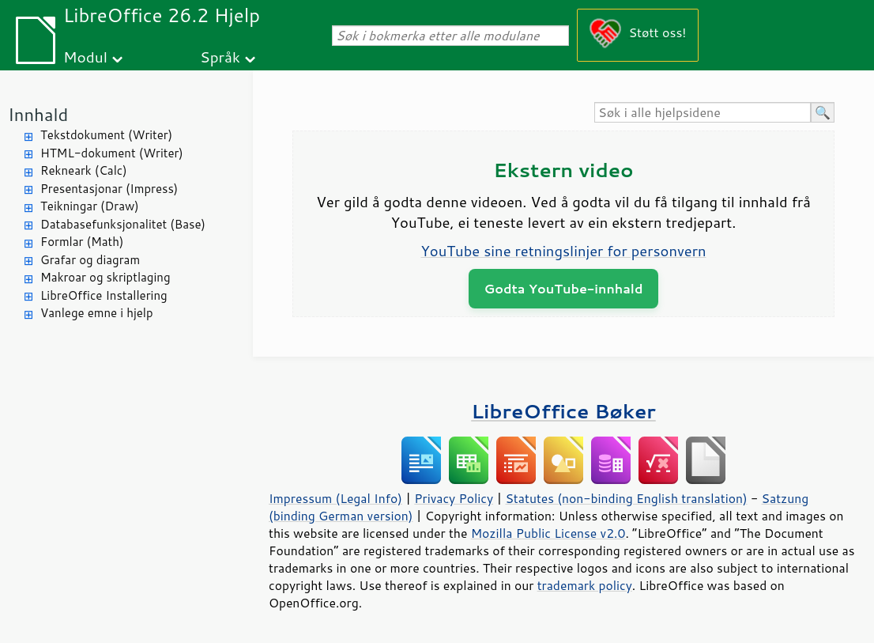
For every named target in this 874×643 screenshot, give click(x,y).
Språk (220, 56)
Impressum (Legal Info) (335, 498)
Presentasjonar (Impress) (109, 188)
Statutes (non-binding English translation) (626, 498)
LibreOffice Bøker (563, 411)
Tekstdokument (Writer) (106, 135)
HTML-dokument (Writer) (111, 153)
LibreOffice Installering (104, 295)
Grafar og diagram (90, 260)
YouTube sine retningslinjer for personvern (563, 250)
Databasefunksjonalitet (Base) (122, 224)
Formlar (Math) (81, 241)
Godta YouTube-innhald (563, 288)
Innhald (38, 114)
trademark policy (584, 585)
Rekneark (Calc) (83, 170)
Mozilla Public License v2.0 (548, 533)
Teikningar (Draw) (89, 206)
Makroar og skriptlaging (105, 277)
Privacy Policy (453, 498)
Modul (85, 56)
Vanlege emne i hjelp (96, 312)
